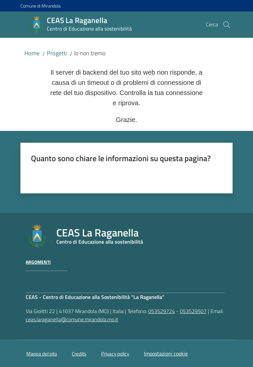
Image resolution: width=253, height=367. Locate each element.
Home (32, 53)
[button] (227, 25)
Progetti (57, 53)
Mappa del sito (41, 353)
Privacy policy (115, 353)
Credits (79, 353)
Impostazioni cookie (166, 353)
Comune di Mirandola (40, 5)
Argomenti (38, 262)
